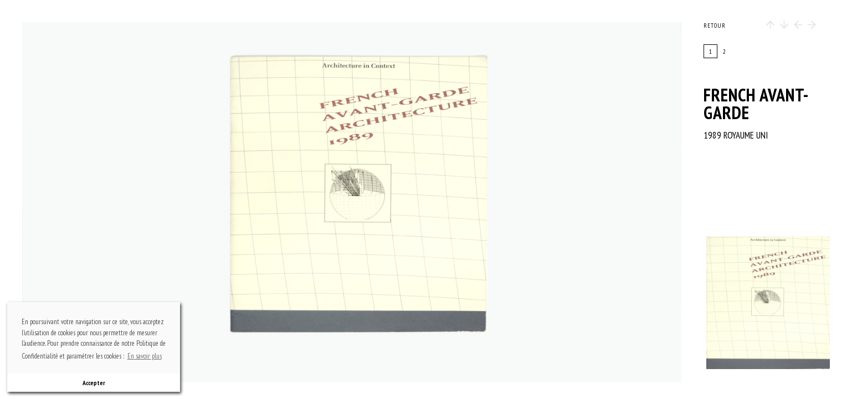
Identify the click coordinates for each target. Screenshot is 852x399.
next (457, 202)
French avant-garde (756, 103)
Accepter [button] (94, 382)
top (357, 58)
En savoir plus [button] (144, 356)
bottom (357, 346)
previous (122, 202)
